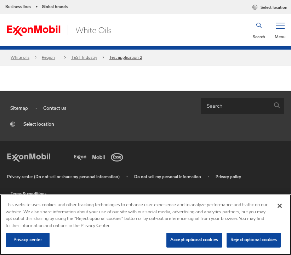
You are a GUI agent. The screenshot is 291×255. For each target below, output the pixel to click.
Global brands (55, 7)
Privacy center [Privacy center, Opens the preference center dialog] (27, 240)
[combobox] (242, 106)
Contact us (54, 108)
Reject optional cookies (253, 240)
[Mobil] (99, 156)
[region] (145, 224)
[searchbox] (235, 106)
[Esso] (118, 156)
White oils (20, 57)
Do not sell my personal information (167, 177)
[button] (280, 30)
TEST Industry (84, 57)
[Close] (279, 206)
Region (48, 57)
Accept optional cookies (194, 240)
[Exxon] (81, 156)
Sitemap (19, 108)
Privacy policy (228, 177)
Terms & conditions (28, 194)
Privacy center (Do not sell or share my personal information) (63, 177)
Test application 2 (125, 57)
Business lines (18, 7)
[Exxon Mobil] (28, 156)
